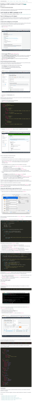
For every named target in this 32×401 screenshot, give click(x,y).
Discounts (23, 1)
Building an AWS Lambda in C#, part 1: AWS (8, 399)
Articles (20, 1)
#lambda (12, 7)
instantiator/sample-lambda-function (25, 14)
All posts (11, 1)
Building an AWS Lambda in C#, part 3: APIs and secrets (10, 397)
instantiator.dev (3, 1)
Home (8, 1)
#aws (9, 7)
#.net (7, 7)
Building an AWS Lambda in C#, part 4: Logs (9, 396)
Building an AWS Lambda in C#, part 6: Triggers (9, 395)
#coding (3, 7)
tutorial (25, 4)
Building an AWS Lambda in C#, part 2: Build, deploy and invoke (12, 398)
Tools (14, 1)
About (27, 1)
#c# (5, 7)
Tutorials (17, 1)
